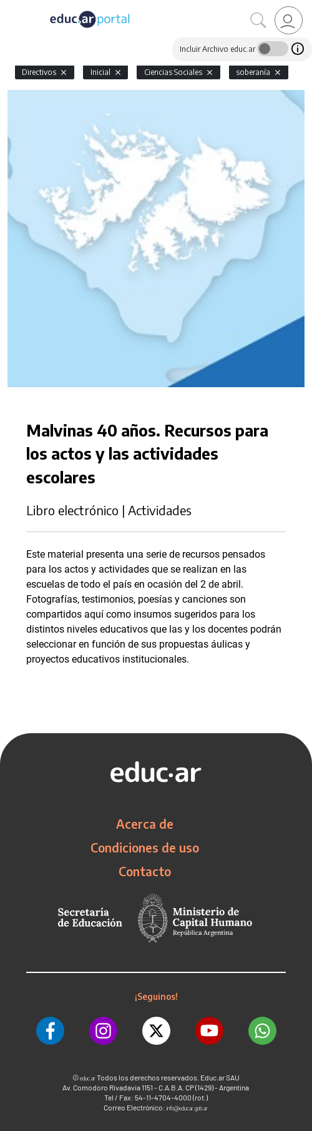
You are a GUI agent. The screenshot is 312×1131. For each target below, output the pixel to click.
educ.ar (87, 1078)
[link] (289, 20)
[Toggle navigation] (11, 7)
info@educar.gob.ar (187, 1108)
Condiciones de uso (144, 847)
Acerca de (144, 823)
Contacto (145, 871)
